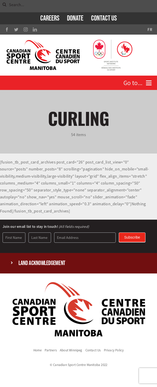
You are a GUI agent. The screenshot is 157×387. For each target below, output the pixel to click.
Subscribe (132, 237)
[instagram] (26, 29)
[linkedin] (35, 29)
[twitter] (16, 29)
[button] (78, 263)
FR (150, 29)
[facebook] (7, 29)
